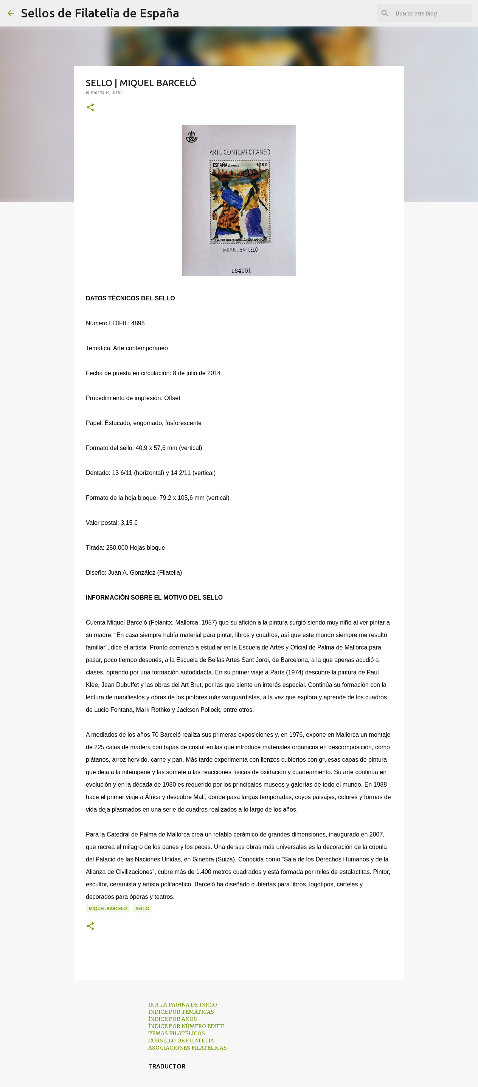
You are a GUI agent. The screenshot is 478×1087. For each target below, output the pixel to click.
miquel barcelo (108, 908)
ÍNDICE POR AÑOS (172, 1019)
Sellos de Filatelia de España (100, 13)
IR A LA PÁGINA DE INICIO (182, 1004)
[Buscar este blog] (432, 13)
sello (142, 908)
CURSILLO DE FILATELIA (181, 1040)
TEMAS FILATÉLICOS (176, 1033)
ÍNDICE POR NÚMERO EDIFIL (186, 1026)
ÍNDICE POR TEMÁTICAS (181, 1011)
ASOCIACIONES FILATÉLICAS (187, 1047)
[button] (90, 108)
